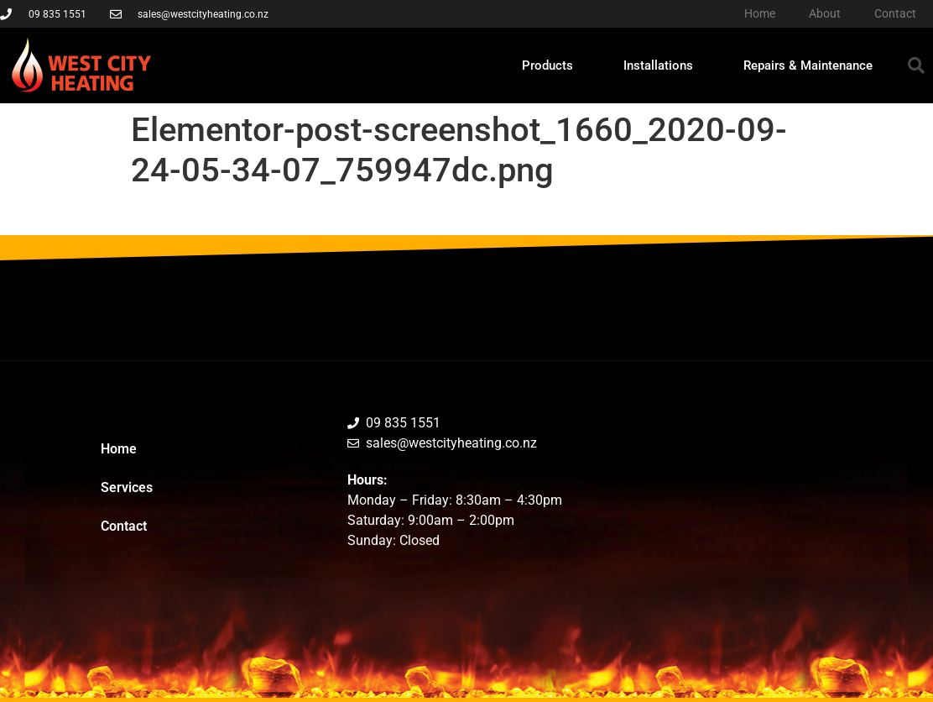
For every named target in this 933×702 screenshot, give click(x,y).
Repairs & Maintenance (808, 65)
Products (547, 65)
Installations (658, 65)
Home (759, 13)
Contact (895, 13)
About (825, 13)
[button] (916, 65)
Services (127, 487)
